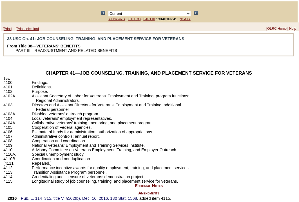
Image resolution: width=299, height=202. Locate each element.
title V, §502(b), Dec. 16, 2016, (79, 198)
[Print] (7, 29)
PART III (149, 19)
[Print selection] (27, 29)
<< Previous (116, 19)
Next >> (185, 19)
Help (292, 29)
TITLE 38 (134, 19)
